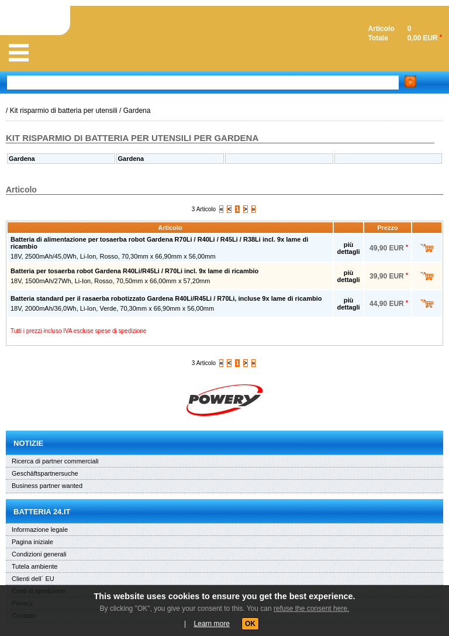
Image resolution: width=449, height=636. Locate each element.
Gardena (137, 110)
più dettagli (348, 248)
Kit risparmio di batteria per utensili (64, 110)
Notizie (28, 443)
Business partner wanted (47, 485)
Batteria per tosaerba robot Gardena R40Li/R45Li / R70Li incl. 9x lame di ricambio (134, 270)
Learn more (212, 624)
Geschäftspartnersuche (45, 473)
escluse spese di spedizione (110, 331)
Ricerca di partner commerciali (55, 461)
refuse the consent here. (311, 608)
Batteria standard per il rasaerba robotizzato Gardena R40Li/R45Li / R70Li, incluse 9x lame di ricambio (166, 298)
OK (250, 624)
